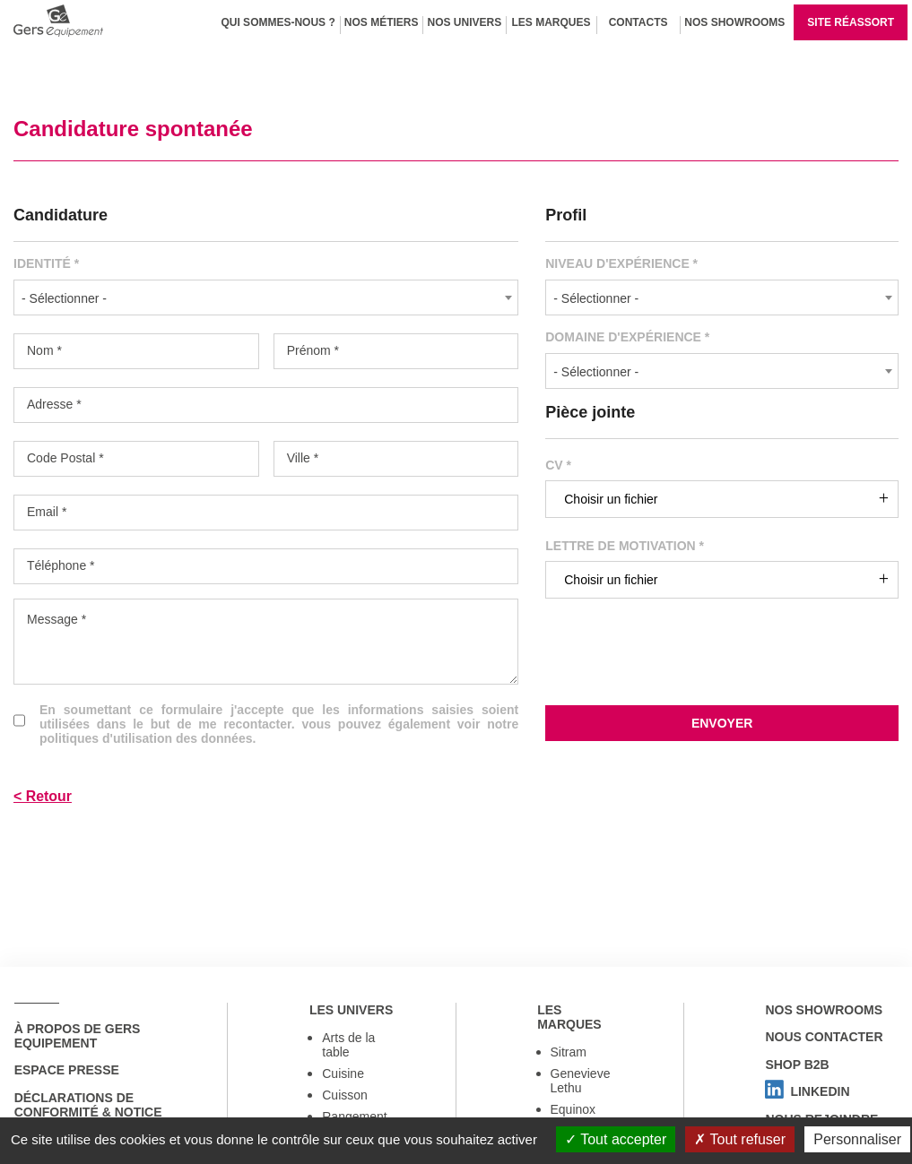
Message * (56, 619)
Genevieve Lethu (581, 1081)
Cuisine (343, 1074)
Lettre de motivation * (624, 545)
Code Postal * (65, 458)
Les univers (350, 1010)
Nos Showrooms (734, 22)
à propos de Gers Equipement (76, 1036)
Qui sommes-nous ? (277, 22)
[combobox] (265, 297)
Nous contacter (823, 1037)
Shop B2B (797, 1065)
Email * (46, 511)
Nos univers (464, 22)
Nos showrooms (823, 1010)
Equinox (573, 1110)
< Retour (42, 796)
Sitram (568, 1053)
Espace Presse (65, 1071)
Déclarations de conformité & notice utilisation (87, 1112)
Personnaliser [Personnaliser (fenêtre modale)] (857, 1139)
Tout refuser (740, 1139)
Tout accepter (615, 1139)
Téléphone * (61, 565)
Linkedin (807, 1093)
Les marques (551, 22)
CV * (558, 465)
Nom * (44, 350)
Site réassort (850, 22)
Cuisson (345, 1096)
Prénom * (313, 350)
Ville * (303, 458)
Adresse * (54, 404)
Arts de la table (348, 1045)
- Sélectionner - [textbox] (64, 298)
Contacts (638, 22)
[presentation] (722, 667)
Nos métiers (381, 22)
